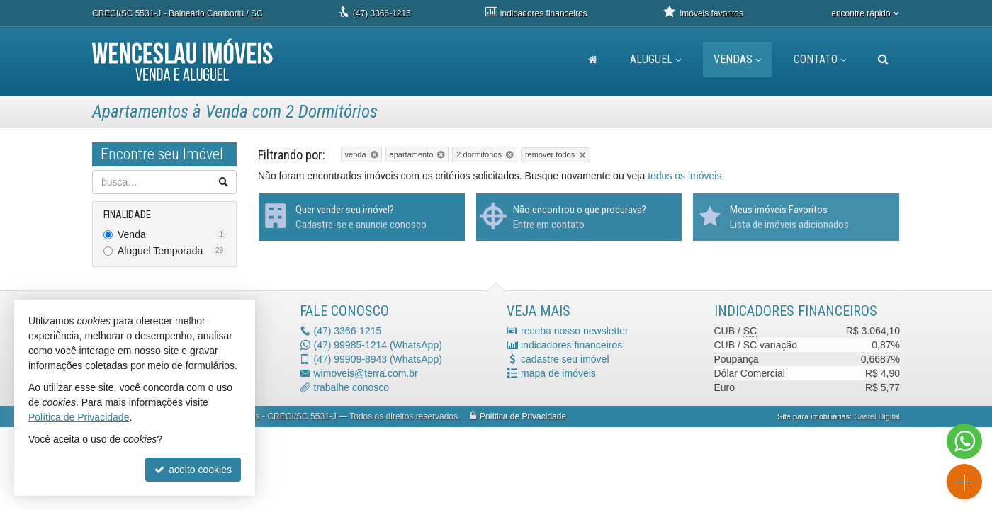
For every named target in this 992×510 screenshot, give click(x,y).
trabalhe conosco (352, 387)
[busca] (883, 59)
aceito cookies (193, 469)
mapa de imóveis (558, 373)
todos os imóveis (684, 175)
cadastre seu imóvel (565, 359)
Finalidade (127, 214)
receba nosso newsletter (575, 330)
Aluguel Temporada (172, 250)
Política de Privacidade (523, 416)
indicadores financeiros (571, 345)
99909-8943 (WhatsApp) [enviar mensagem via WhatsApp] (378, 359)
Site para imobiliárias (813, 416)
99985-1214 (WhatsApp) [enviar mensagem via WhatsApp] (378, 345)
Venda (172, 234)
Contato (820, 59)
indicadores (543, 13)
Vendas (737, 59)
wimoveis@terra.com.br (366, 373)
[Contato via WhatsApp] (964, 441)
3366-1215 (382, 13)
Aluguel (655, 59)
